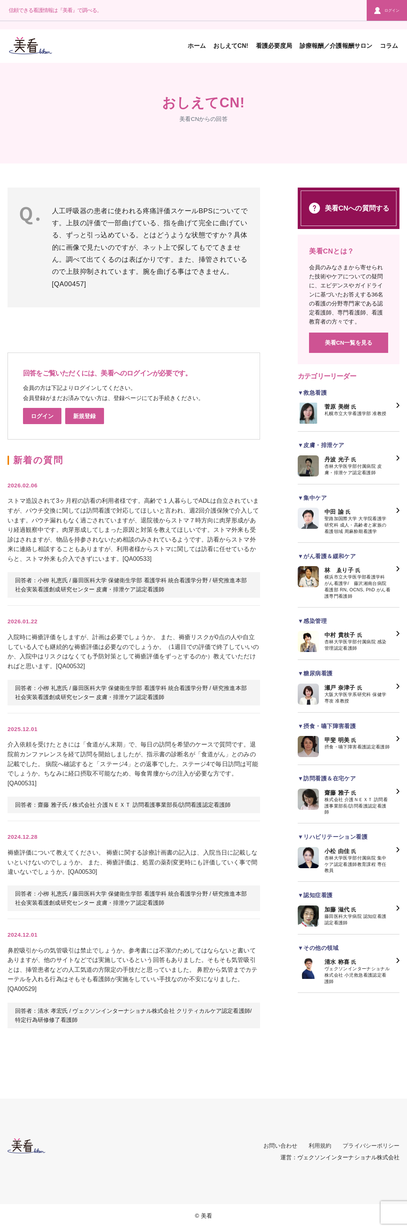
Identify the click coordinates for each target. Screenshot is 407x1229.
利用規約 (320, 1145)
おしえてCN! (230, 46)
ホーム (197, 46)
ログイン (386, 10)
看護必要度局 (274, 46)
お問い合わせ (280, 1145)
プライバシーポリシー (371, 1145)
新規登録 (84, 416)
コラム (389, 46)
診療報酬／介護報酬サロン (336, 46)
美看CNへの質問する (348, 208)
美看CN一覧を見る (349, 342)
